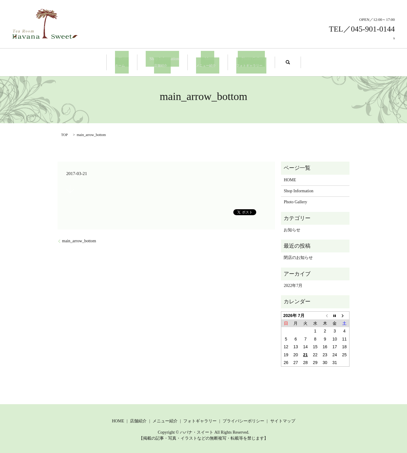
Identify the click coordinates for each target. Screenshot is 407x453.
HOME (290, 179)
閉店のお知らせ (298, 257)
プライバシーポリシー (243, 420)
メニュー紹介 (165, 420)
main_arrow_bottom (79, 240)
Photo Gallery (246, 62)
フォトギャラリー (200, 420)
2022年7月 (293, 285)
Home (127, 62)
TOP (64, 134)
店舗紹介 (138, 420)
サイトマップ (282, 420)
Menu (206, 62)
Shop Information (164, 62)
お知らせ (292, 229)
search (280, 61)
